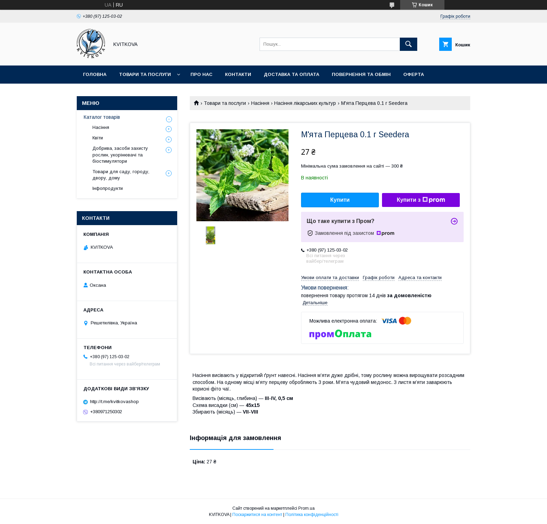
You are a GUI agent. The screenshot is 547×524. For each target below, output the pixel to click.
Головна (94, 74)
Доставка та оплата (291, 74)
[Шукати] (408, 44)
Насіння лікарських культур (305, 103)
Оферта (413, 74)
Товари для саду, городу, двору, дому (120, 174)
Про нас (201, 74)
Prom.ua (306, 508)
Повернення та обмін (361, 74)
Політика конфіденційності (311, 514)
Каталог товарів (102, 117)
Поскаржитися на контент (257, 514)
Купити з (421, 200)
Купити (340, 200)
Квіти (97, 137)
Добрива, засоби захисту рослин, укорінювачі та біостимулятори (120, 154)
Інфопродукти (107, 188)
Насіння (260, 103)
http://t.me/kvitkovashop (114, 401)
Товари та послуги (145, 74)
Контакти (238, 74)
